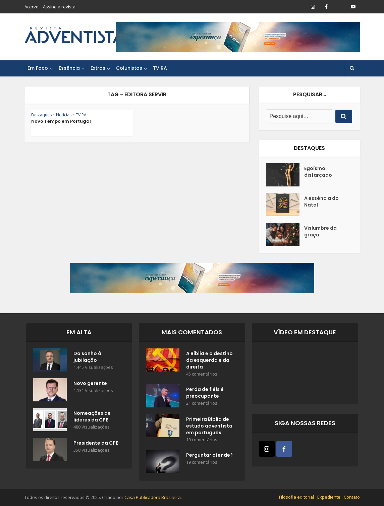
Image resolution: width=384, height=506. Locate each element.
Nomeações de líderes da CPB (92, 416)
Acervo (31, 7)
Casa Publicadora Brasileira (152, 497)
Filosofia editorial (296, 497)
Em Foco (38, 68)
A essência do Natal (321, 201)
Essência (69, 68)
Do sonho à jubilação (87, 356)
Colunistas (129, 68)
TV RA (160, 68)
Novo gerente (90, 383)
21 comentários (201, 403)
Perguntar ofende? (209, 455)
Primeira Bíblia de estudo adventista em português (209, 426)
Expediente (328, 497)
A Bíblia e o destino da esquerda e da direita (209, 360)
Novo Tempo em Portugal (61, 121)
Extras (98, 68)
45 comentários (201, 374)
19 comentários (201, 440)
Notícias (63, 115)
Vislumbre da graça (320, 231)
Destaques (41, 115)
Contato (352, 497)
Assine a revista (59, 7)
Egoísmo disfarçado (318, 171)
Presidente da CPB (96, 443)
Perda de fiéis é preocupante (205, 392)
